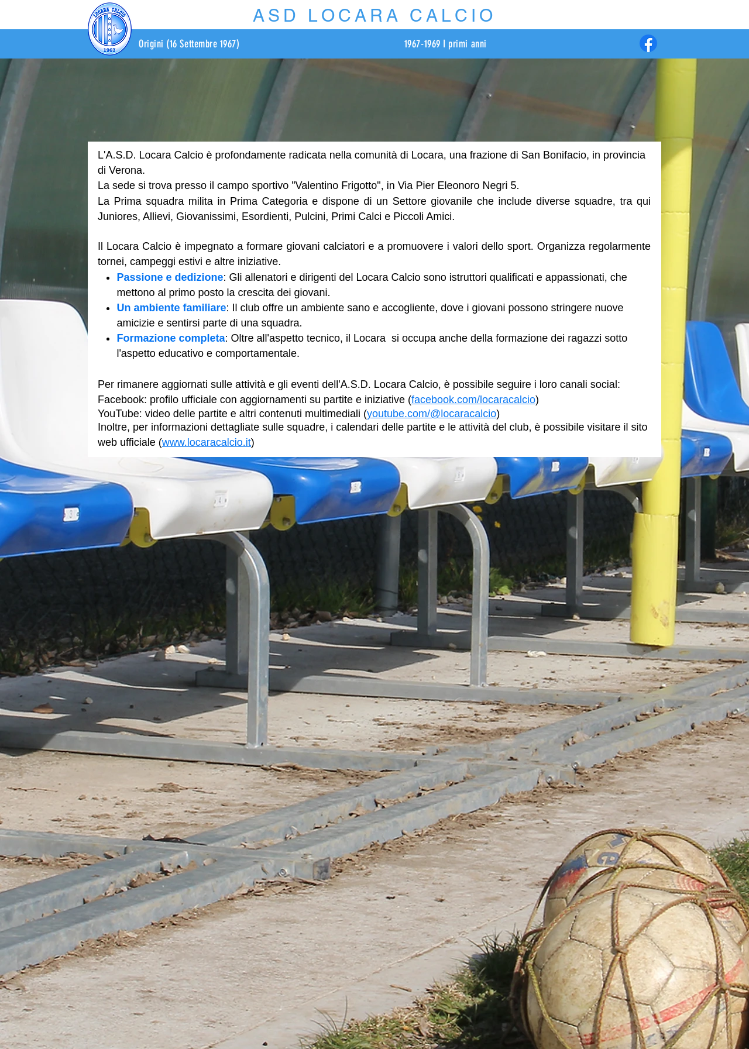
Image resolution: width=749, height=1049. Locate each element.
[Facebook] (648, 43)
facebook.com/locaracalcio (473, 399)
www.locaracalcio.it (206, 442)
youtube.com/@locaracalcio (431, 413)
